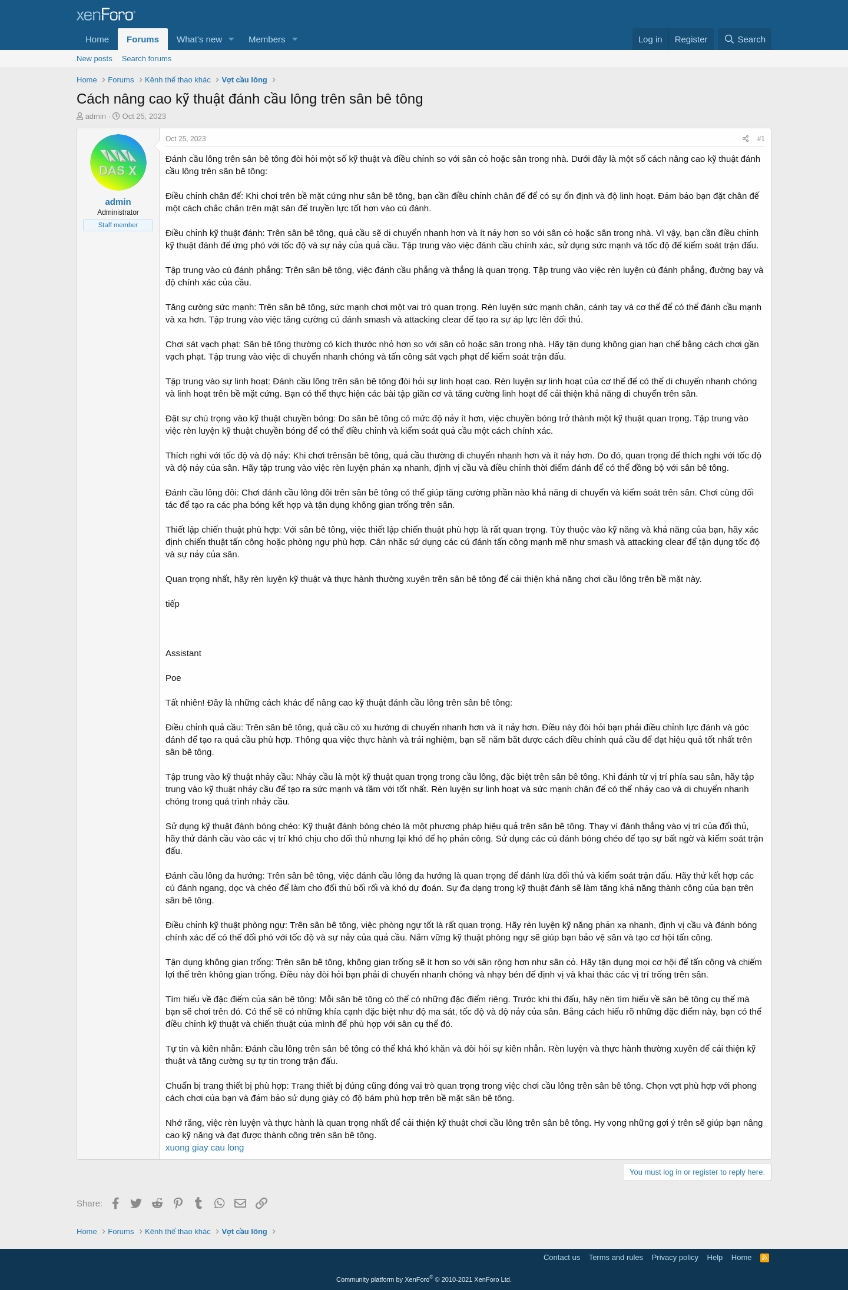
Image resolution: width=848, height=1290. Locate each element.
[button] (231, 39)
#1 (761, 139)
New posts (94, 58)
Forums (143, 39)
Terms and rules (616, 1257)
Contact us (562, 1257)
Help (715, 1257)
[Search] (744, 39)
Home (97, 39)
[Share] (745, 139)
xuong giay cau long (204, 1147)
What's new (199, 39)
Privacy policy (675, 1257)
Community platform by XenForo (424, 1279)
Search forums (147, 58)
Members (267, 39)
